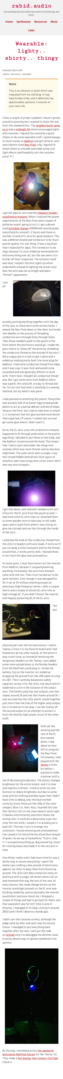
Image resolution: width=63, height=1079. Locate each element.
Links (31, 30)
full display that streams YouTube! (38, 1058)
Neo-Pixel (30, 144)
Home (9, 21)
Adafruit (29, 141)
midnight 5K (23, 129)
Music (54, 21)
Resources (40, 21)
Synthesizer (23, 21)
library (45, 764)
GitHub (10, 934)
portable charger (19, 228)
